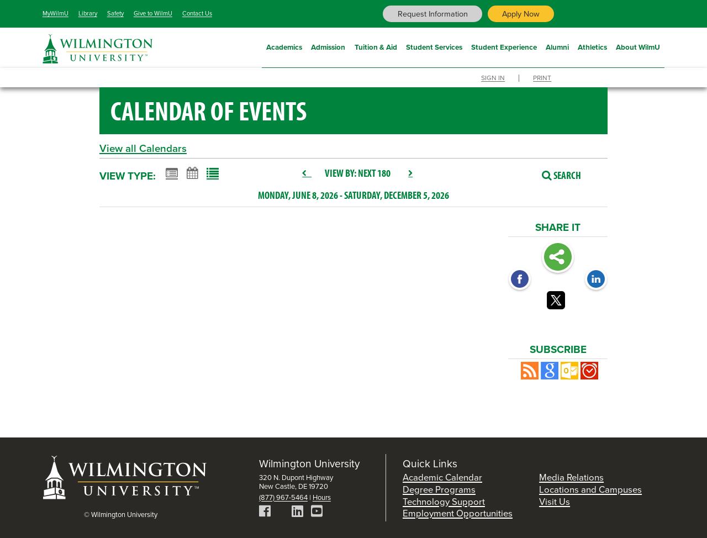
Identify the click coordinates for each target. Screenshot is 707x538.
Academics (284, 45)
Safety (115, 13)
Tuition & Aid (376, 45)
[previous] (307, 173)
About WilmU (638, 45)
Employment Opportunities (458, 513)
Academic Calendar (442, 477)
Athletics (592, 45)
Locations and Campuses (590, 490)
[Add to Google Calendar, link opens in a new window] (549, 370)
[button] (530, 370)
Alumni (557, 45)
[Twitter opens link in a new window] (558, 302)
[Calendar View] (192, 173)
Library (87, 13)
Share (558, 258)
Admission (328, 45)
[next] (410, 173)
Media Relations (571, 477)
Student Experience (504, 45)
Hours (322, 497)
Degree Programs (439, 490)
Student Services (434, 45)
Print (542, 78)
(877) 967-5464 (283, 497)
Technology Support (444, 502)
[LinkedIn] (297, 513)
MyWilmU (55, 13)
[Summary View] (172, 173)
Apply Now (521, 14)
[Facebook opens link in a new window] (519, 280)
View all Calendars (143, 148)
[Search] (555, 175)
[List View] (213, 173)
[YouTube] (317, 513)
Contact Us (197, 13)
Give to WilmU (153, 13)
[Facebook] (265, 513)
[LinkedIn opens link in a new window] (596, 280)
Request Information (433, 14)
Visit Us (554, 502)
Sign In (493, 78)
